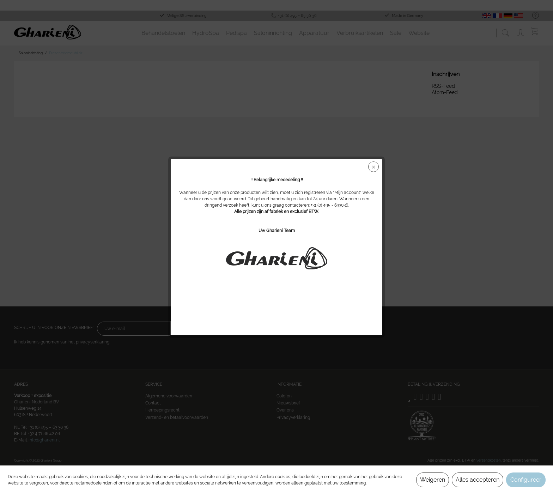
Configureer (525, 479)
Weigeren (432, 479)
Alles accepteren (477, 479)
